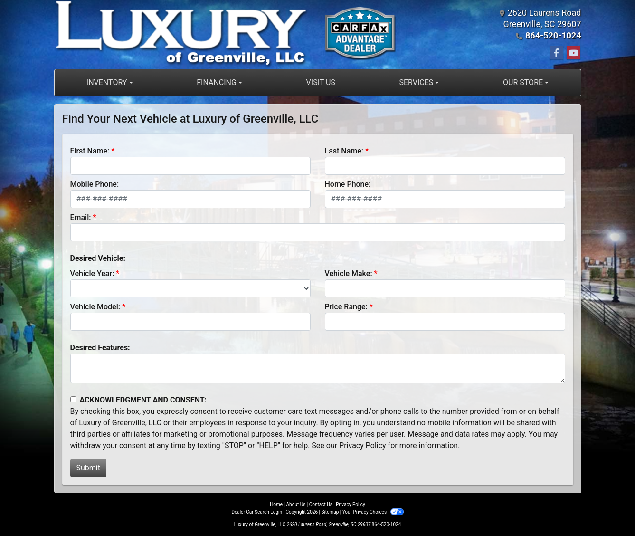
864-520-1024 (553, 35)
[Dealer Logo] (225, 34)
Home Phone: (348, 184)
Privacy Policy (362, 445)
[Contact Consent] (73, 399)
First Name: (90, 150)
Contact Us (320, 504)
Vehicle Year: (92, 273)
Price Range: (346, 306)
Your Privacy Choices (373, 512)
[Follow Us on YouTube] (573, 53)
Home (276, 504)
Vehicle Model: (95, 306)
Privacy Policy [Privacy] (350, 504)
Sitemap (330, 512)
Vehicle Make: (348, 273)
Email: (80, 217)
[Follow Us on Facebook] (556, 53)
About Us (296, 504)
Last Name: (344, 150)
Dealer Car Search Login (256, 512)
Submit (88, 467)
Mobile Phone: (94, 184)
